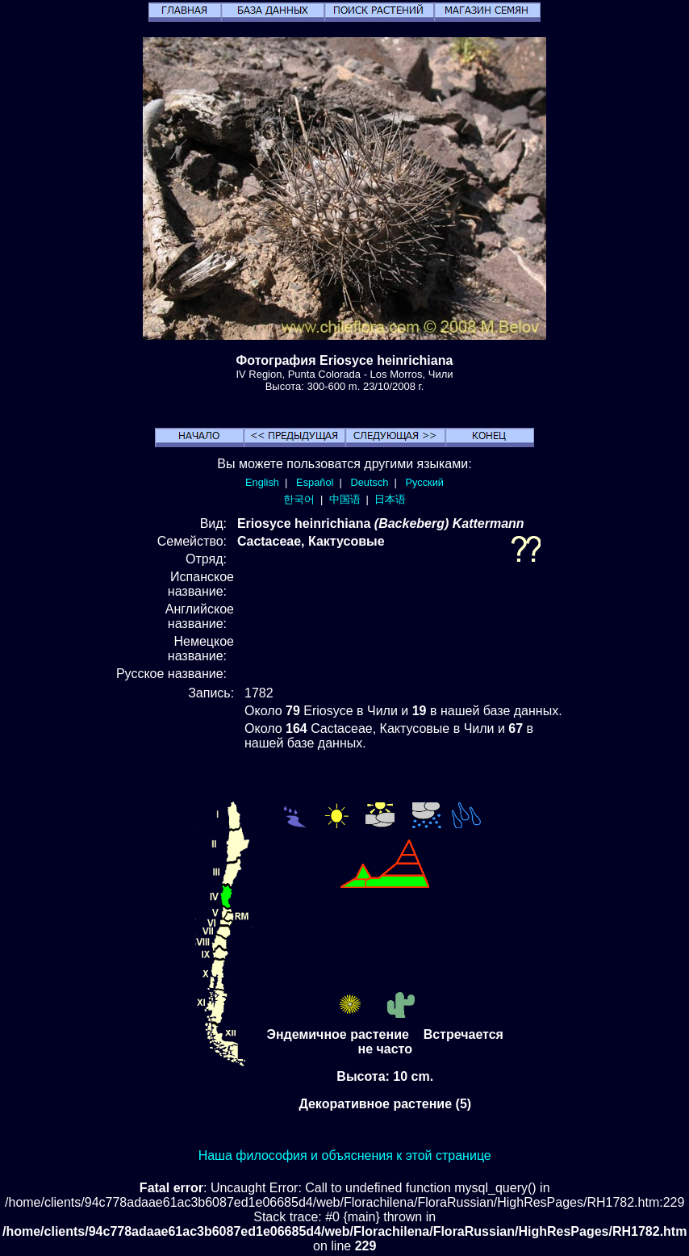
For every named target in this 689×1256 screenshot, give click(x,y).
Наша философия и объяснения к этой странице (344, 1155)
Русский (425, 482)
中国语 (345, 499)
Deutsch (369, 482)
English (262, 482)
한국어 (299, 499)
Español (314, 482)
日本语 (390, 499)
